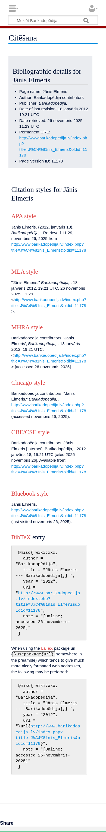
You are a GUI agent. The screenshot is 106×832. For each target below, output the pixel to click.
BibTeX (21, 537)
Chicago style (28, 382)
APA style (23, 216)
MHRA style (27, 327)
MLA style (24, 271)
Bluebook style (29, 493)
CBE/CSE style (30, 432)
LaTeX (47, 648)
